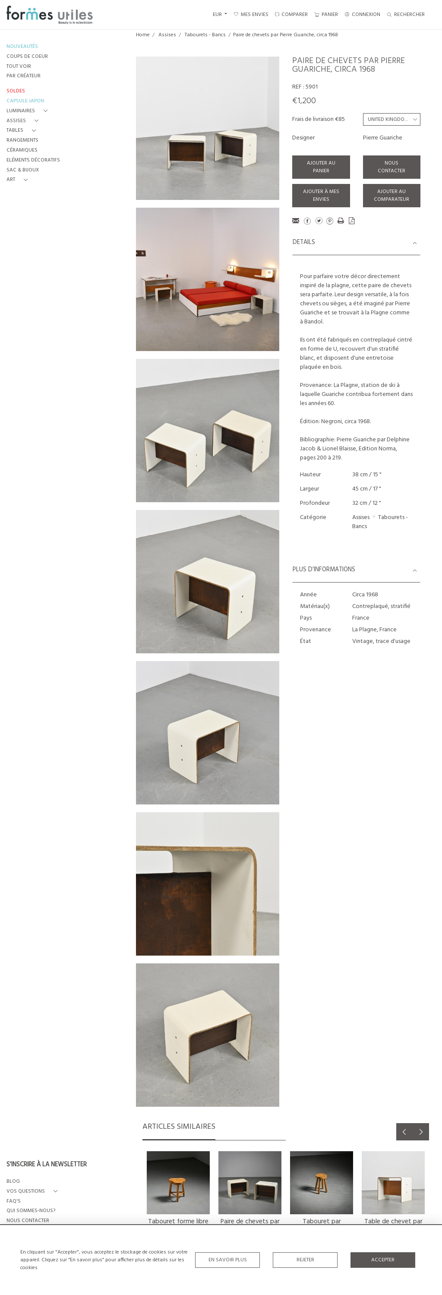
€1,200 (304, 101)
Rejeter (305, 1260)
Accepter (383, 1260)
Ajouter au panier (321, 167)
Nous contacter (391, 167)
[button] (28, 111)
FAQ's (13, 1201)
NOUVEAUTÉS (22, 47)
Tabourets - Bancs (205, 35)
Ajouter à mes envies (321, 195)
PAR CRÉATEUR (23, 76)
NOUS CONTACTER (27, 1221)
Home (143, 35)
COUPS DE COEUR (27, 56)
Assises (167, 35)
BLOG (13, 1181)
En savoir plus (227, 1260)
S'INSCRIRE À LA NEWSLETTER (46, 1165)
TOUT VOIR (18, 66)
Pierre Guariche (382, 138)
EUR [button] (218, 14)
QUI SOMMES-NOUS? (30, 1211)
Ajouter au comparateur (391, 195)
